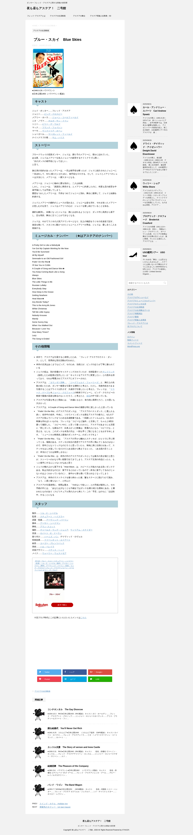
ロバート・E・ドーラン (51, 533)
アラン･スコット (47, 526)
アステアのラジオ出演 (136, 304)
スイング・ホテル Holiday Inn (54, 803)
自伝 (88, 396)
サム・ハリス (58, 137)
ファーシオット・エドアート (57, 540)
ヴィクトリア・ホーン (52, 131)
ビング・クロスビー (53, 114)
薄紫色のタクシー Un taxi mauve (55, 807)
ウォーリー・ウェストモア (54, 553)
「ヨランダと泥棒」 (57, 382)
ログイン (131, 337)
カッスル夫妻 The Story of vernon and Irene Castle (74, 747)
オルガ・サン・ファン (58, 121)
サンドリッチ (109, 372)
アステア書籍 (133, 317)
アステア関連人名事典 (136, 320)
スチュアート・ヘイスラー (52, 516)
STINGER (125, 830)
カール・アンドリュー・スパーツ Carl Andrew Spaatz (154, 110)
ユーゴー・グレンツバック (52, 543)
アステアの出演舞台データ (138, 310)
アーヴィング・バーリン (57, 520)
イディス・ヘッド (56, 550)
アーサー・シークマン (50, 523)
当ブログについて (134, 326)
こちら (83, 617)
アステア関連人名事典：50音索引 (100, 17)
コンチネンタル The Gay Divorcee (65, 709)
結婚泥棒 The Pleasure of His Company (68, 766)
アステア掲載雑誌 (134, 313)
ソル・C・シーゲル (49, 513)
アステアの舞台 (79, 16)
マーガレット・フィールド (60, 134)
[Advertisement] (75, 647)
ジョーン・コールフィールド (65, 117)
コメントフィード (134, 343)
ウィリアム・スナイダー (81, 530)
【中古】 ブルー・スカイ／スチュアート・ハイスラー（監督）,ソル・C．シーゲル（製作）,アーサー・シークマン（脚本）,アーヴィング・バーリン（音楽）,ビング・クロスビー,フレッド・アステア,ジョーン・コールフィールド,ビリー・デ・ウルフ (54, 565)
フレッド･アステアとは (36, 16)
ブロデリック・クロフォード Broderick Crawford (154, 219)
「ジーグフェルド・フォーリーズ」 (84, 382)
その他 (130, 294)
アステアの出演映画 (58, 16)
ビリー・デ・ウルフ (51, 124)
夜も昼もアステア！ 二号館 (46, 8)
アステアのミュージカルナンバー (141, 301)
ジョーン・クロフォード (63, 392)
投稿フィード (133, 340)
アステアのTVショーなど (138, 297)
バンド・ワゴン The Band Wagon (65, 785)
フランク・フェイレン (52, 127)
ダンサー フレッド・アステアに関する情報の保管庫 (96, 826)
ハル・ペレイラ (47, 546)
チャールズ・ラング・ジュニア (54, 530)
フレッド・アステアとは (137, 323)
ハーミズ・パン (51, 536)
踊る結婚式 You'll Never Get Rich (65, 728)
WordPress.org (133, 346)
